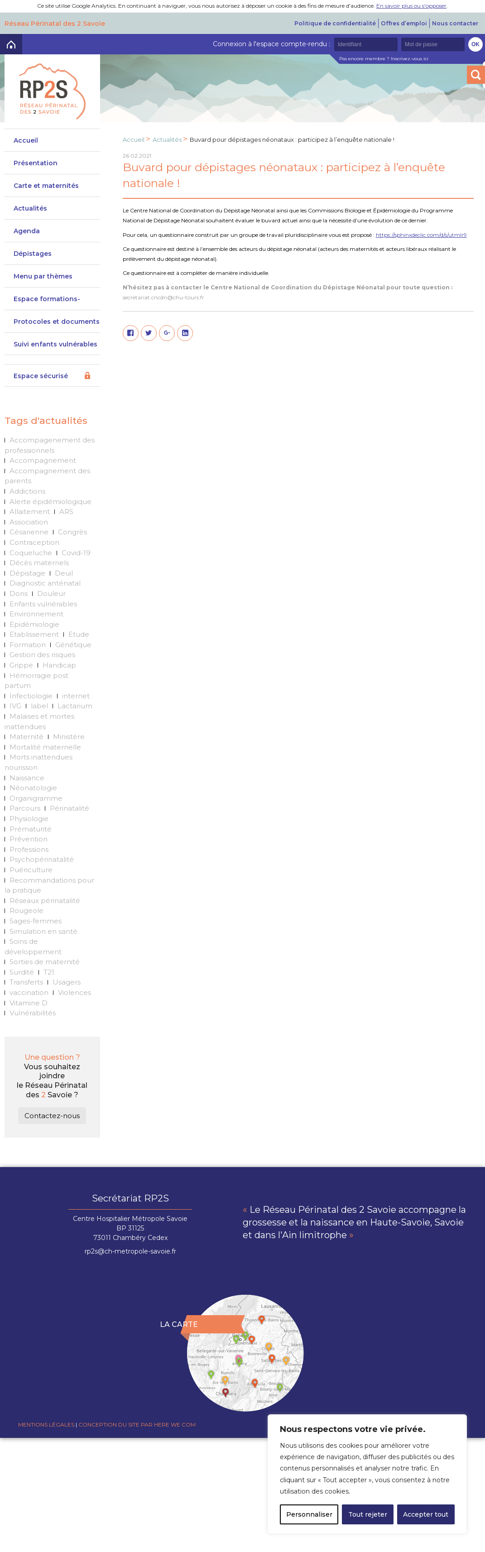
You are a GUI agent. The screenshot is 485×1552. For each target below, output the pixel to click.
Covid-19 (76, 552)
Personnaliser (309, 1514)
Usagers (67, 982)
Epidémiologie (34, 624)
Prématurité (31, 829)
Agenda (27, 231)
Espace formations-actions (47, 302)
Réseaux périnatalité (45, 900)
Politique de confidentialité (335, 23)
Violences (74, 992)
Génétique (73, 644)
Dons (19, 593)
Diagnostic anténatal (45, 583)
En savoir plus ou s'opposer (411, 5)
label (39, 706)
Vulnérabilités (33, 1013)
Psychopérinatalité (42, 859)
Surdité (22, 972)
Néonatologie (33, 787)
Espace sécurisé (41, 376)
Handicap (59, 665)
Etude (78, 634)
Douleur (51, 593)
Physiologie (29, 818)
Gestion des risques (42, 654)
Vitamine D (29, 1003)
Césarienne (29, 532)
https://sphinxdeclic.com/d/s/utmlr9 (421, 234)
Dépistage (27, 573)
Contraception (34, 542)
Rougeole (26, 910)
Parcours (25, 808)
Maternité (26, 736)
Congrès (72, 532)
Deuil (64, 573)
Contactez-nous (52, 1115)
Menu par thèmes (43, 276)
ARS (66, 511)
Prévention (29, 839)
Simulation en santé (43, 931)
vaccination (29, 992)
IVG (15, 706)
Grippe (21, 665)
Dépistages (33, 254)
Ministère (69, 736)
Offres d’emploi (404, 23)
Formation (28, 644)
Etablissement (34, 634)
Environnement (36, 614)
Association (29, 522)
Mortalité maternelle (45, 747)
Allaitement (30, 511)
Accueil (26, 140)
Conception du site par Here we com (137, 1424)
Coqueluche (31, 552)
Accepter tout (425, 1514)
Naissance (27, 778)
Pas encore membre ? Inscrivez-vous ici (383, 59)
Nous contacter (455, 23)
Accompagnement (43, 460)
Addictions (27, 491)
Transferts (26, 982)
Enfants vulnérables (43, 604)
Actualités (30, 208)
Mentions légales (46, 1424)
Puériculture (31, 869)
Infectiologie (31, 696)
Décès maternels (39, 562)
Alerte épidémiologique (50, 501)
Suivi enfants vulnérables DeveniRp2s (55, 347)
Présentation (36, 163)
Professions (29, 849)
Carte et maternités (46, 186)
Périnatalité (69, 808)
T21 (48, 972)
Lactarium (75, 706)
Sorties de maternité (45, 961)
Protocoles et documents (57, 321)
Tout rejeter (367, 1514)
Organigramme (36, 798)
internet (76, 696)
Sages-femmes (36, 921)
